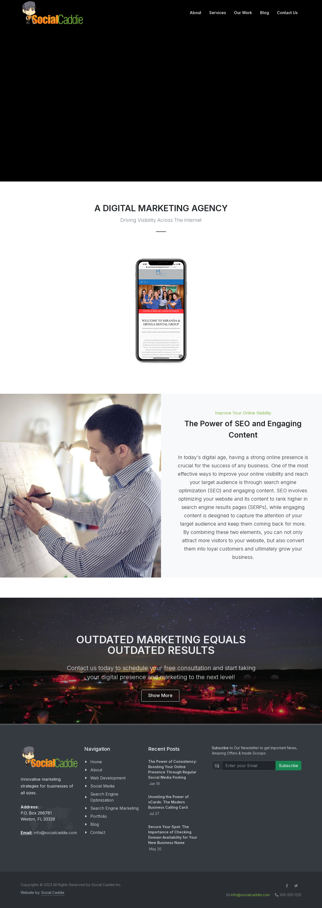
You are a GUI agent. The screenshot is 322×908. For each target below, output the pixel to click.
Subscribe (288, 765)
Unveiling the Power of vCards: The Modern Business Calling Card (168, 802)
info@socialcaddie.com (55, 832)
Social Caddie (52, 892)
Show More (160, 695)
